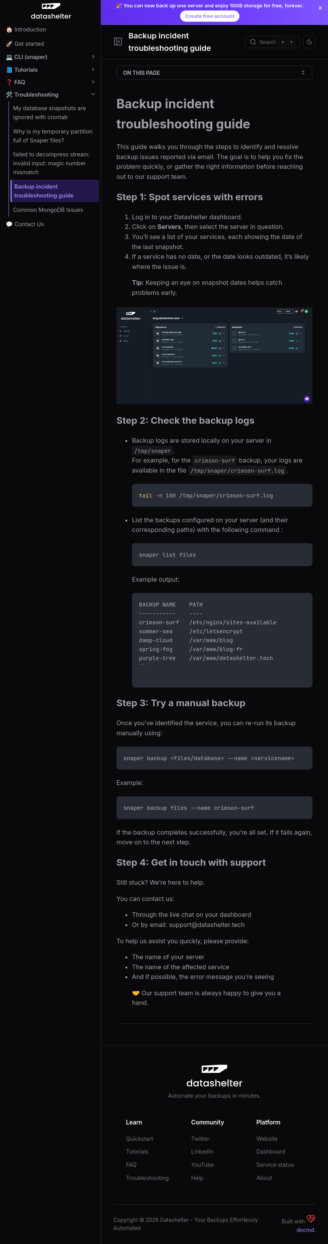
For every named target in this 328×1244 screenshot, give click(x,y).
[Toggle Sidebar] (118, 42)
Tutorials (137, 1151)
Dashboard (271, 1151)
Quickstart (139, 1138)
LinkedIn (202, 1151)
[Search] (272, 42)
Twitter (200, 1138)
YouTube (202, 1164)
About (264, 1178)
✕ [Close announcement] (320, 8)
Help (197, 1178)
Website (267, 1138)
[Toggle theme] (309, 42)
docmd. (306, 1230)
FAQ (131, 1164)
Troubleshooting (147, 1178)
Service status (275, 1164)
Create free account (209, 16)
